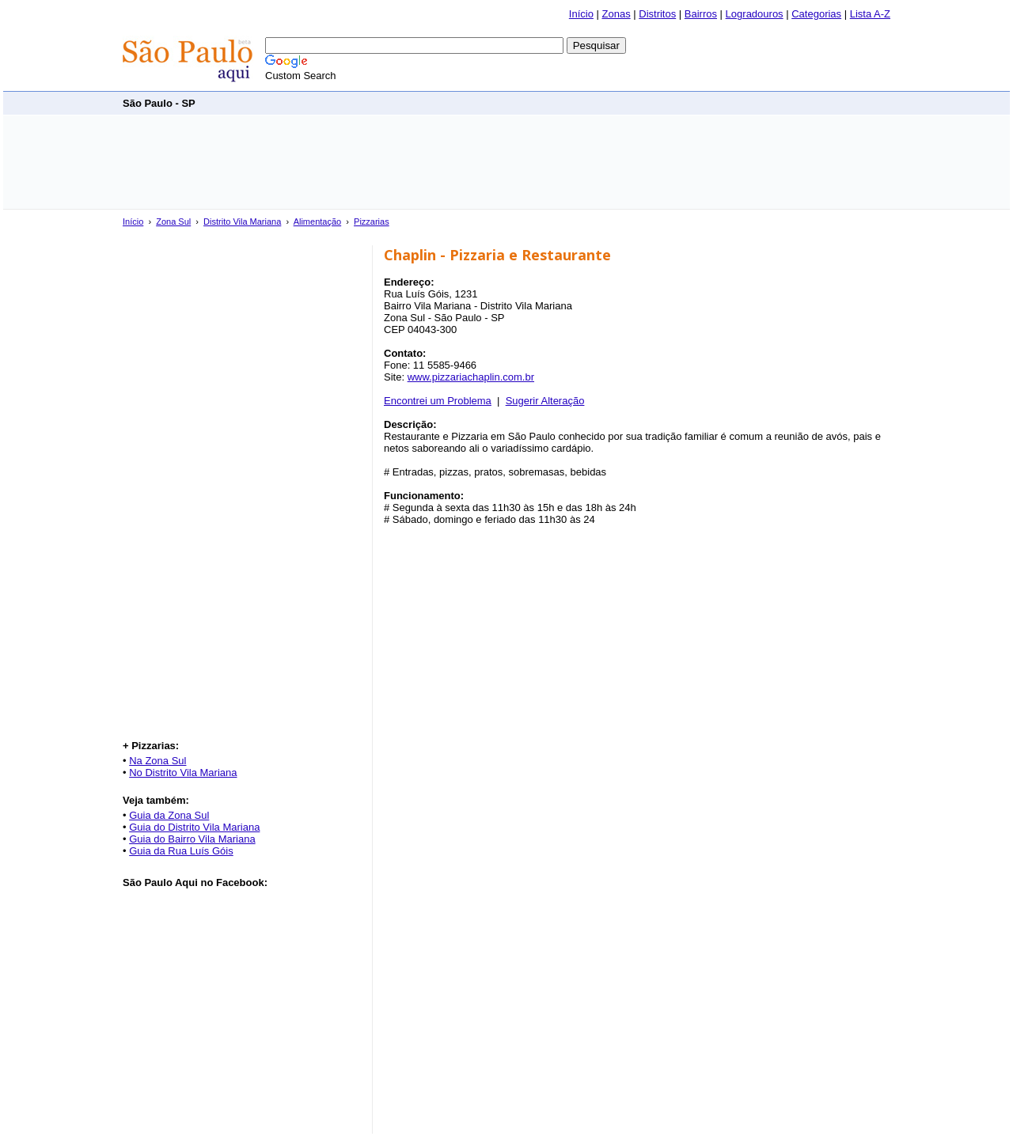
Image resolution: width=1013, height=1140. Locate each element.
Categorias (816, 14)
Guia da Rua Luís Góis (181, 851)
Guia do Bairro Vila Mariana (192, 839)
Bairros (701, 14)
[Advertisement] (602, 102)
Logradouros (754, 14)
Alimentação (318, 221)
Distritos (657, 14)
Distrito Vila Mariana (242, 221)
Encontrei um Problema (437, 401)
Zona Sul (173, 221)
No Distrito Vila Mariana (183, 772)
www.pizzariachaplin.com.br (471, 377)
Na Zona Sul (157, 761)
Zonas (616, 14)
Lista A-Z (870, 14)
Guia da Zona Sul (169, 815)
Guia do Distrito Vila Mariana (194, 827)
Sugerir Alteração (545, 401)
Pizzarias (371, 221)
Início (581, 14)
